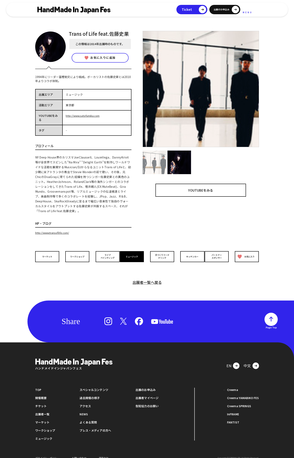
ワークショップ (76, 256)
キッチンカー (189, 256)
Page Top (271, 321)
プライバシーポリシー (47, 452)
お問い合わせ (79, 452)
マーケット (48, 256)
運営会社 (103, 452)
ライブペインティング (104, 256)
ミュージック (133, 256)
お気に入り (245, 256)
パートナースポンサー (218, 256)
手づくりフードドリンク (161, 256)
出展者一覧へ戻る (147, 276)
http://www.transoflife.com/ (54, 233)
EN (228, 359)
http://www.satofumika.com (85, 116)
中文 (247, 359)
